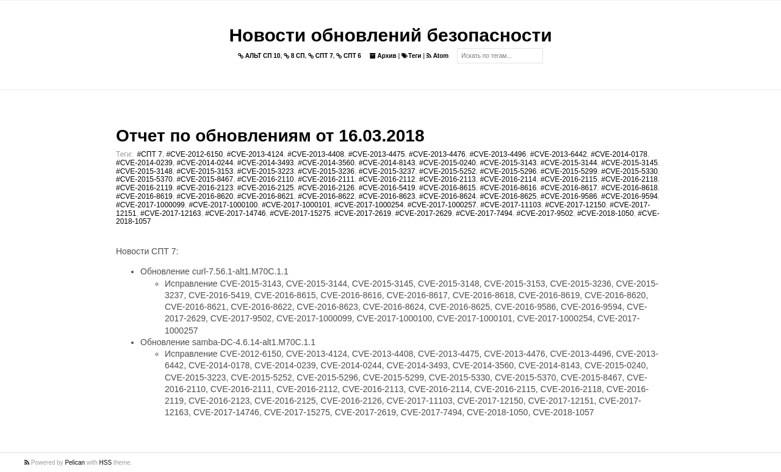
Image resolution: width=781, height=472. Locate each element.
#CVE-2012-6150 (194, 154)
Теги (411, 55)
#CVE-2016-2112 (387, 179)
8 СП (294, 55)
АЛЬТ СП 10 (259, 55)
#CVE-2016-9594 (629, 196)
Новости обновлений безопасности (390, 35)
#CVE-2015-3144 (569, 163)
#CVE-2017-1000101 (296, 205)
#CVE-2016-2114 (508, 179)
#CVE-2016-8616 (508, 188)
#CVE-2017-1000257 (442, 205)
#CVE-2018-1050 (605, 213)
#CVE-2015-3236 (326, 171)
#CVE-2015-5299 (569, 171)
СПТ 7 (320, 55)
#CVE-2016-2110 (265, 179)
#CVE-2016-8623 (387, 196)
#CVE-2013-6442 (558, 154)
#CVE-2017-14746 (235, 213)
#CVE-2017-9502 (545, 213)
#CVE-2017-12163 (170, 213)
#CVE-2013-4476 (437, 154)
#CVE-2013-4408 (315, 154)
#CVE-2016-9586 (569, 196)
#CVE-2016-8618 (629, 188)
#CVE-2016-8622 (326, 196)
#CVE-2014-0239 (144, 163)
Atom (437, 55)
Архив (383, 55)
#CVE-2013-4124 (255, 154)
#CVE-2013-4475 (376, 154)
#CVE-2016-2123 (204, 188)
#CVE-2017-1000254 (368, 205)
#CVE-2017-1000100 (223, 205)
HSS (105, 462)
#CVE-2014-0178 (619, 154)
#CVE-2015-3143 (508, 163)
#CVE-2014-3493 (265, 163)
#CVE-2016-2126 (326, 188)
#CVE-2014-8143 (387, 163)
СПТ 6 (348, 55)
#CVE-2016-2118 (629, 179)
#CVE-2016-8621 (265, 196)
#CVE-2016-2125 (265, 188)
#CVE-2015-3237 (387, 171)
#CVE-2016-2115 (569, 179)
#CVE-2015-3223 (265, 171)
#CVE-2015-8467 (204, 179)
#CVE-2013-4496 (497, 154)
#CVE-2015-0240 (447, 163)
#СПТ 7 (149, 154)
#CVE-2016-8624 (447, 196)
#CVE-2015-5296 (508, 171)
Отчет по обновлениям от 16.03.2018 (270, 135)
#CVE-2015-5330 (629, 171)
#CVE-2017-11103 (510, 205)
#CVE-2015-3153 (204, 171)
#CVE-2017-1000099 (150, 205)
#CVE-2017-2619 (362, 213)
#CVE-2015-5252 (447, 171)
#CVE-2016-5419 (387, 188)
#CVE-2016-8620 (204, 196)
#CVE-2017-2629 (423, 213)
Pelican (75, 462)
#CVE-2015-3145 (629, 163)
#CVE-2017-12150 (575, 205)
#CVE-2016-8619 (144, 196)
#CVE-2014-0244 (204, 163)
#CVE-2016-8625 (508, 196)
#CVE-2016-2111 (326, 179)
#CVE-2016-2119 (144, 188)
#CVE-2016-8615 (447, 188)
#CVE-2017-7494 (484, 213)
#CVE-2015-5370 (144, 179)
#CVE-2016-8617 (569, 188)
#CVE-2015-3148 (144, 171)
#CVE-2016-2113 (447, 179)
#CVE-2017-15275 (300, 213)
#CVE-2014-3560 (326, 163)
